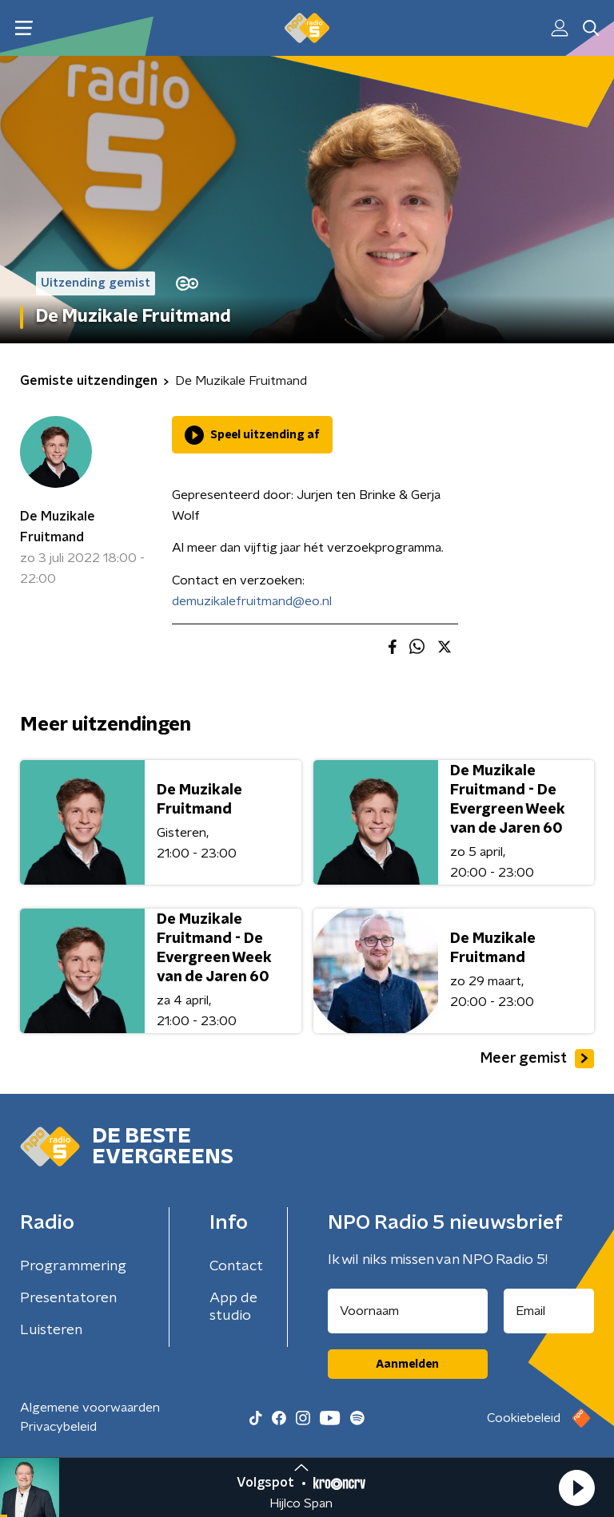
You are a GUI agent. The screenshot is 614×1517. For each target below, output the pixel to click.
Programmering (73, 1266)
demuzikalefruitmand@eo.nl (252, 601)
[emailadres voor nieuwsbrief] (549, 1311)
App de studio (233, 1307)
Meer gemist (537, 1058)
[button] (576, 1487)
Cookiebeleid (523, 1418)
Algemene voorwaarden (90, 1407)
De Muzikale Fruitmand (57, 527)
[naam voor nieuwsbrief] (408, 1311)
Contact (236, 1266)
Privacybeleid (58, 1426)
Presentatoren (68, 1298)
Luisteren (51, 1330)
